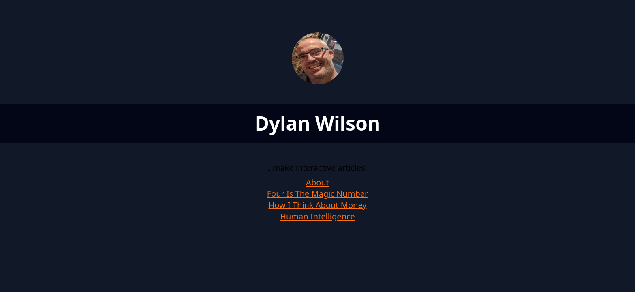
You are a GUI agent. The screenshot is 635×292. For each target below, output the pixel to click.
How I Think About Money (318, 205)
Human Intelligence (317, 216)
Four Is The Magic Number (317, 193)
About (317, 182)
